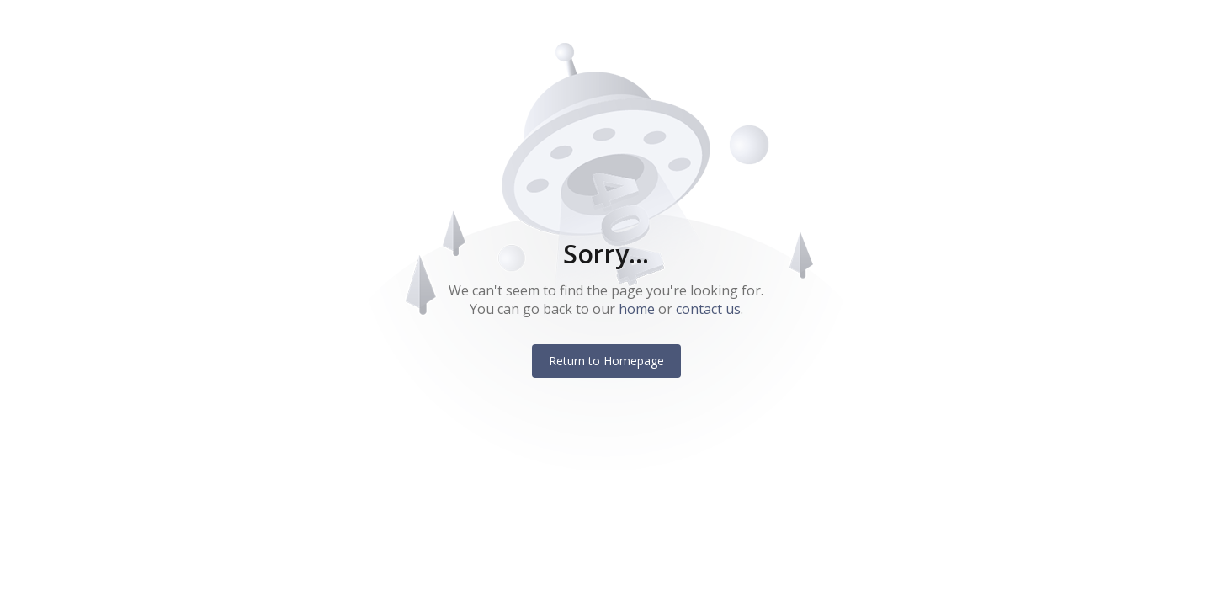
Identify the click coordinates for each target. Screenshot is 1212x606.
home (637, 309)
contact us (708, 309)
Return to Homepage (606, 361)
